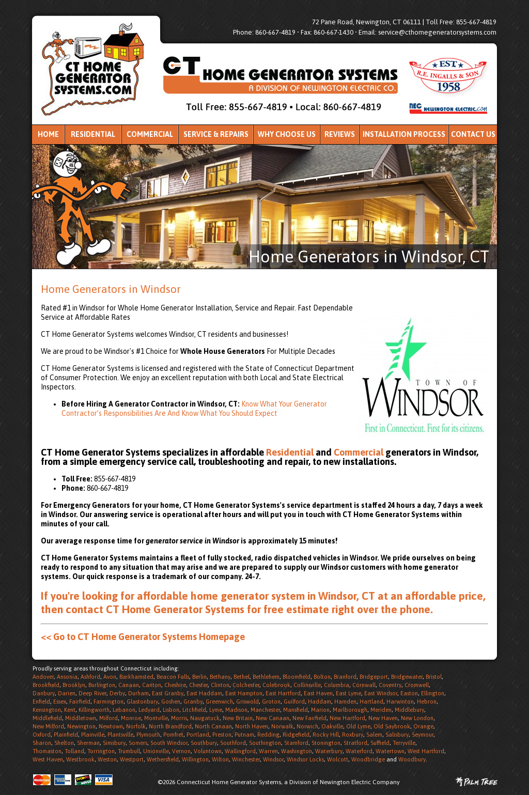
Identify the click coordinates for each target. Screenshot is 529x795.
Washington (296, 751)
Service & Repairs (215, 134)
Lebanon (124, 710)
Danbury (44, 693)
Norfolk (136, 726)
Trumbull (129, 751)
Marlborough (350, 710)
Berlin (199, 677)
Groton (271, 701)
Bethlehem (266, 677)
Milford (108, 718)
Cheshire (175, 685)
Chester (198, 685)
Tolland (74, 751)
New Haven (383, 718)
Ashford (90, 677)
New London (417, 718)
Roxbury (352, 734)
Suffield (380, 743)
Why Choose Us (287, 134)
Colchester (245, 685)
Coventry (390, 685)
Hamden (345, 701)
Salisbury (397, 734)
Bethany (220, 677)
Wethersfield (163, 759)
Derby (117, 693)
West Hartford (426, 751)
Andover (43, 677)
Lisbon (171, 710)
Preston (221, 734)
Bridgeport (374, 677)
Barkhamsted (136, 677)
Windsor (273, 759)
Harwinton (400, 701)
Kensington (47, 710)
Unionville (156, 751)
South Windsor (169, 743)
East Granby (167, 693)
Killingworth (94, 710)
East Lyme (348, 693)
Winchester (246, 759)
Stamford (296, 743)
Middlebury (409, 710)
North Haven (251, 726)
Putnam (244, 734)
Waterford (359, 751)
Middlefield (47, 718)
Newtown (111, 726)
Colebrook (276, 685)
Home (48, 134)
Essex (59, 701)
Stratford (355, 743)
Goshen (170, 701)
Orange (423, 726)
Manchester (265, 710)
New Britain (238, 718)
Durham (138, 693)
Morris (179, 718)
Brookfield (46, 685)
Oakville (332, 726)
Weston (107, 759)
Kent (69, 710)
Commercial (150, 134)
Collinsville (307, 685)
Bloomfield (296, 677)
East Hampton (243, 693)
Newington (81, 726)
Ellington (432, 693)
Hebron (427, 701)
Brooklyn (74, 685)
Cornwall (364, 685)
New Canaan (272, 718)
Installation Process (404, 134)
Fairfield (79, 701)
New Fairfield (309, 718)
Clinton (220, 685)
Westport (132, 759)
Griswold (247, 701)
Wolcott (337, 759)
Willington (195, 759)
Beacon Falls (173, 677)
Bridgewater (407, 677)
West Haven (48, 759)
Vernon (181, 751)
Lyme (215, 710)
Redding (268, 734)
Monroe (131, 718)
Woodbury (412, 759)
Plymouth (148, 734)
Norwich (307, 726)
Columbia (336, 685)
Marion (320, 710)
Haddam (319, 701)
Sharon (42, 743)
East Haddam (204, 693)
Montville (156, 718)
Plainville (92, 734)
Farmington (108, 701)
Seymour (422, 734)
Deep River (92, 693)
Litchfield (194, 710)
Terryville (404, 743)
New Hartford (347, 718)
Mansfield (295, 710)
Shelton (64, 743)
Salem (374, 734)
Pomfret (173, 734)
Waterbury (329, 751)
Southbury (204, 743)
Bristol (434, 677)
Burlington (101, 685)
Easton (409, 693)
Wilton (220, 759)
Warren (268, 751)
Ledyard (149, 710)
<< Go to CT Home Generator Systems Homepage (143, 636)
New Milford (48, 726)
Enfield (41, 701)
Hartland (371, 701)
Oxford (42, 734)
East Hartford (283, 693)
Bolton (322, 677)
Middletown (80, 718)
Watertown (390, 751)
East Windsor (380, 693)
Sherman (88, 743)
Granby (193, 701)
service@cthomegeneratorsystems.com (437, 32)
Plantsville (120, 734)
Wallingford (240, 751)
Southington (265, 743)
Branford (345, 677)
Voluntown (208, 751)
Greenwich (219, 701)
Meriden (381, 710)
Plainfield (66, 734)
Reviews (339, 134)
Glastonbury (142, 701)
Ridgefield (296, 734)
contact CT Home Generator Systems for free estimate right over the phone (248, 609)
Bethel (242, 677)
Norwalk (282, 726)
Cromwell (416, 685)
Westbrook (80, 759)
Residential (93, 134)
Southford (233, 743)
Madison (236, 710)
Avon (109, 677)
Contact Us (473, 134)
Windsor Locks (305, 759)
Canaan (128, 685)
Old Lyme (358, 726)
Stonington (326, 743)
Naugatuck (205, 718)
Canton (151, 685)
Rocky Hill (326, 734)
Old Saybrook (392, 726)
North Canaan (213, 726)
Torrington (101, 751)
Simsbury (114, 743)
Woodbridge (368, 759)
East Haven (318, 693)
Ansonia (67, 677)
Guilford (294, 701)
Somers (138, 743)
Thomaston (47, 751)
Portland (197, 734)
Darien (66, 693)
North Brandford (170, 726)
